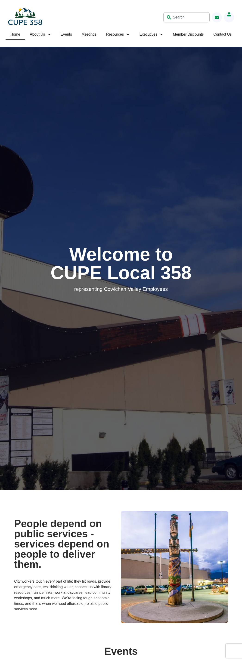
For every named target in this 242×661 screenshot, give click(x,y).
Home (15, 34)
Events (66, 34)
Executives (151, 34)
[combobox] (186, 17)
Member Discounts (188, 34)
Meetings (88, 34)
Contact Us (222, 34)
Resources (118, 34)
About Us (40, 34)
